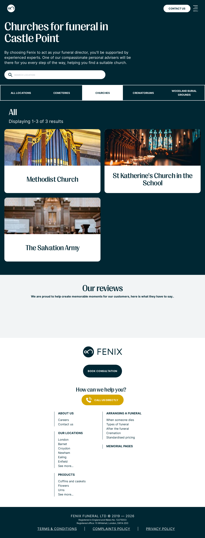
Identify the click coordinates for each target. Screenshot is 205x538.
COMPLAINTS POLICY (111, 529)
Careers (63, 420)
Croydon (64, 448)
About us (66, 413)
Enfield (63, 461)
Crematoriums (143, 92)
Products (66, 474)
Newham (64, 453)
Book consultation (102, 371)
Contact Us (177, 8)
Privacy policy (160, 529)
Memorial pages (119, 446)
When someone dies (120, 420)
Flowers (63, 485)
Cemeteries (61, 92)
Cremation (113, 433)
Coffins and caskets (72, 481)
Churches (102, 92)
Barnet (62, 444)
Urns (61, 490)
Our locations (70, 433)
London (63, 439)
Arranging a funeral (123, 413)
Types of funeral (117, 424)
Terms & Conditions (57, 529)
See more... (65, 466)
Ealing (62, 457)
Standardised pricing (120, 437)
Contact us (65, 424)
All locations (21, 92)
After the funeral (117, 428)
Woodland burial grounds (184, 92)
